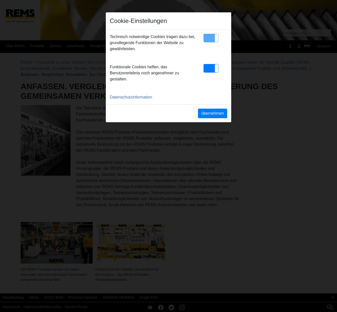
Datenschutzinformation (131, 97)
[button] (211, 38)
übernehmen (212, 113)
